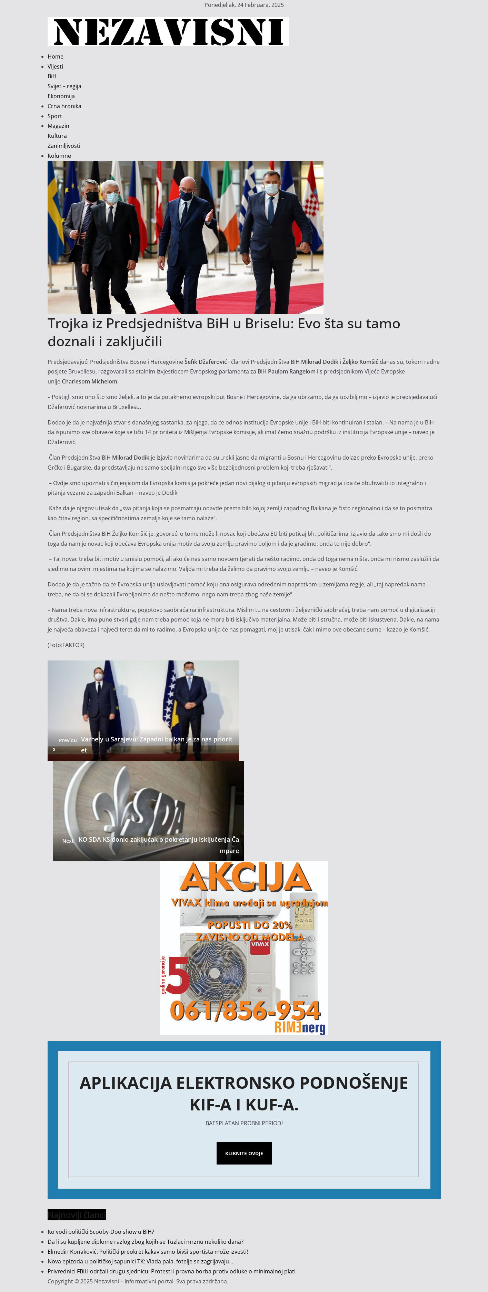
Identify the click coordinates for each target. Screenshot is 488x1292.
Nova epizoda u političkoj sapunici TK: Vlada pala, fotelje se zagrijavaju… (140, 1261)
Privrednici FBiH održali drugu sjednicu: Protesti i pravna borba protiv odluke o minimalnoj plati (172, 1271)
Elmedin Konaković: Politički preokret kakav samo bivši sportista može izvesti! (148, 1251)
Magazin (58, 126)
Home (55, 56)
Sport (55, 116)
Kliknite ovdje (244, 1153)
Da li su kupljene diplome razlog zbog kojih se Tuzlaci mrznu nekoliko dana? (145, 1241)
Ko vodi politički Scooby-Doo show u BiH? (101, 1231)
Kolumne (59, 156)
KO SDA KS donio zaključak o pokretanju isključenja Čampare (148, 844)
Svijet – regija (64, 86)
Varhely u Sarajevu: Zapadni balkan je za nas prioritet (143, 744)
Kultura (57, 136)
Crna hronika (64, 106)
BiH (52, 76)
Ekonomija (61, 96)
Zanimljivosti (64, 146)
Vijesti (55, 66)
